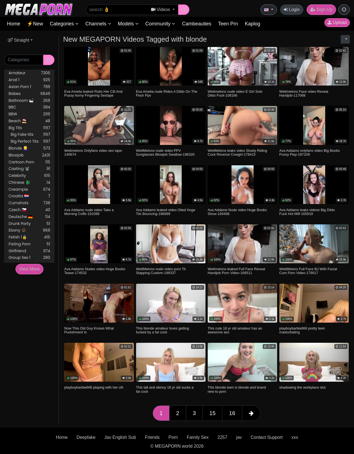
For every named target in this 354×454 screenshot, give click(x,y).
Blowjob (29, 155)
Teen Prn (228, 23)
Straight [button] (18, 40)
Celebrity (29, 176)
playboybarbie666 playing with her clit (93, 387)
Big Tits (29, 128)
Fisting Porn (29, 244)
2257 (222, 437)
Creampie (29, 189)
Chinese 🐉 (29, 182)
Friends (152, 437)
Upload (337, 22)
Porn (173, 437)
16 (232, 413)
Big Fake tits (29, 134)
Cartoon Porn (29, 162)
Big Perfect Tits (29, 141)
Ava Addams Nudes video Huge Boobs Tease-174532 (94, 271)
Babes (29, 94)
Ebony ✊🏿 (29, 230)
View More (29, 269)
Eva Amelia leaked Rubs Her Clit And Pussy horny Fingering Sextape (93, 93)
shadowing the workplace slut (302, 387)
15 (212, 413)
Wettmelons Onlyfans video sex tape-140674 (93, 152)
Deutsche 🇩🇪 (29, 217)
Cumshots (29, 203)
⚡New (35, 23)
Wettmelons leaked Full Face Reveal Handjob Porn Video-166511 (236, 271)
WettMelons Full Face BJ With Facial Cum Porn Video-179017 (308, 271)
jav (239, 437)
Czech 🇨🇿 (29, 210)
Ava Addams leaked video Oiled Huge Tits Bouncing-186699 (166, 212)
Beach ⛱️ (29, 121)
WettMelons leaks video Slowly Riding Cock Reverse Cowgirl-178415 (237, 152)
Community (160, 23)
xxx (294, 437)
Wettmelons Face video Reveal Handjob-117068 (303, 93)
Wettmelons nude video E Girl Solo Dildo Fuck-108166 (235, 93)
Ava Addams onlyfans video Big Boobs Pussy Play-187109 (309, 152)
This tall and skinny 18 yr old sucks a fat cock (165, 389)
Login (292, 9)
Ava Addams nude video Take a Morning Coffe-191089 (89, 212)
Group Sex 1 (29, 258)
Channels (98, 23)
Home (13, 23)
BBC (29, 107)
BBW (29, 114)
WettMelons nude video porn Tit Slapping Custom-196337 (161, 271)
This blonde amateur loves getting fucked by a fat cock (162, 330)
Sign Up (321, 9)
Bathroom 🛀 (29, 100)
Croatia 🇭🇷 (29, 196)
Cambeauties (196, 23)
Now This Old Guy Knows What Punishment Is (89, 330)
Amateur (29, 73)
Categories (64, 23)
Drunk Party (29, 224)
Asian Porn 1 (29, 87)
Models (128, 23)
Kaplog (252, 23)
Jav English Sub (120, 437)
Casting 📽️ (29, 169)
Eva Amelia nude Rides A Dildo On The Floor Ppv (166, 93)
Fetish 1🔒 (29, 237)
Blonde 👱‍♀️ (29, 148)
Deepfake (86, 437)
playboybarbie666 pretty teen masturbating (302, 330)
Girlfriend (29, 251)
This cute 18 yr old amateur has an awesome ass (235, 330)
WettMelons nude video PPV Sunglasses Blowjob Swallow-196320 (165, 152)
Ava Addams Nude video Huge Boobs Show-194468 (237, 212)
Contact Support (267, 437)
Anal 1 (29, 80)
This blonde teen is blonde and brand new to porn (237, 389)
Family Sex (198, 437)
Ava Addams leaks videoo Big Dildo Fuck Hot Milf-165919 (307, 212)
